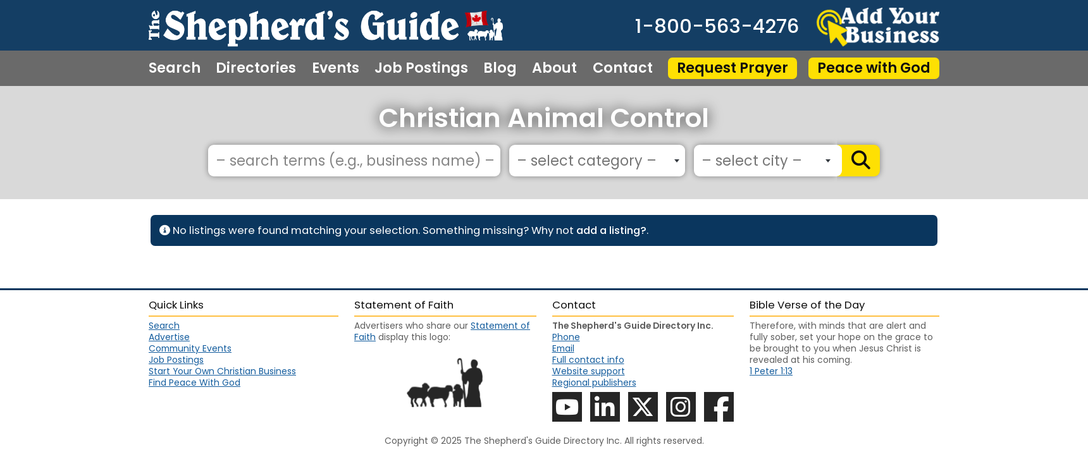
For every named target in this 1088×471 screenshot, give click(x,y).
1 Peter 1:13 (771, 371)
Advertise (169, 337)
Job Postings (421, 68)
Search (175, 68)
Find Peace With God (194, 382)
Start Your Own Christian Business (222, 371)
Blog (500, 68)
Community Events (190, 348)
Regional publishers (594, 382)
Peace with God (873, 68)
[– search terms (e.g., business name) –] (354, 160)
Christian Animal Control (544, 118)
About (554, 68)
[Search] (858, 160)
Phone (566, 337)
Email (563, 348)
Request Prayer (732, 68)
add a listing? (611, 230)
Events (335, 68)
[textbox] (594, 161)
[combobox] (597, 160)
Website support (588, 371)
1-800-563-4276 (717, 27)
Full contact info (588, 359)
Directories (256, 68)
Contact (623, 68)
